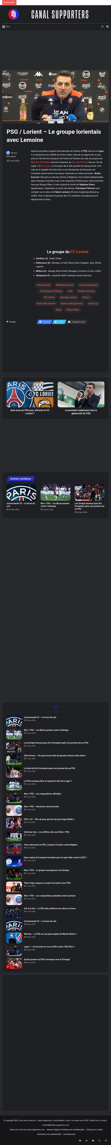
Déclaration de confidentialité (49, 1135)
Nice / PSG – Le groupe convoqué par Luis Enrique (47, 871)
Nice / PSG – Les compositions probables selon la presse (50, 896)
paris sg (94, 303)
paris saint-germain (72, 303)
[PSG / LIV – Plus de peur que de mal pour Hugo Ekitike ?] (14, 823)
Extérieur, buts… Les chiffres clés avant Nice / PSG (47, 832)
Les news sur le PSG (80, 1121)
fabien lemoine (87, 291)
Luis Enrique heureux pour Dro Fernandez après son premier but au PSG (89, 506)
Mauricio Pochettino (40, 162)
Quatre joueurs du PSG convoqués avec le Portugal (47, 960)
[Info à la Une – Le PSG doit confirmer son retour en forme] (14, 912)
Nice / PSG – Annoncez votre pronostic (42, 807)
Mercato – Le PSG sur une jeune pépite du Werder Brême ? (51, 934)
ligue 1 (87, 297)
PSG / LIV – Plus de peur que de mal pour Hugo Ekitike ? (50, 820)
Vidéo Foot (94, 1121)
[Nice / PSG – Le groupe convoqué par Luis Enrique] (14, 874)
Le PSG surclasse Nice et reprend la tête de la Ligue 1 (49, 781)
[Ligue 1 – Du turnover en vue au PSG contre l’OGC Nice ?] (14, 951)
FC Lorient (46, 166)
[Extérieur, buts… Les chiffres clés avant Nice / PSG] (14, 836)
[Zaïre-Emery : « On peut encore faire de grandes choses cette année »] (14, 760)
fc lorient (49, 297)
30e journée (44, 285)
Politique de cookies (94, 1131)
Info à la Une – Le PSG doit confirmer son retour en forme (50, 909)
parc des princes (46, 303)
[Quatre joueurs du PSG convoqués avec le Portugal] (14, 963)
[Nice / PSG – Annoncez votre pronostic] (14, 811)
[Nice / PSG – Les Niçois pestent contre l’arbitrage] (55, 492)
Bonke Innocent (65, 285)
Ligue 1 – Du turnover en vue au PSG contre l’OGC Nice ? (50, 947)
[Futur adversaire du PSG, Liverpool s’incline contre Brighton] (14, 849)
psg (59, 309)
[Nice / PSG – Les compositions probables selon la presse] (14, 900)
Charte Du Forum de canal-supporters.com (27, 1131)
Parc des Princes (80, 162)
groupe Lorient (69, 297)
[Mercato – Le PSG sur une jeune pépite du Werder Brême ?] (14, 938)
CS (70, 291)
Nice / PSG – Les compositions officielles (43, 794)
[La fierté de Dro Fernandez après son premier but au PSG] (14, 772)
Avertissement (69, 1135)
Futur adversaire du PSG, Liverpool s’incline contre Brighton (51, 845)
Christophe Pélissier (51, 291)
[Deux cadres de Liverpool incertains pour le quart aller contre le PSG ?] (14, 861)
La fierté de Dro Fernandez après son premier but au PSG (50, 769)
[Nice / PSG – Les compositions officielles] (14, 798)
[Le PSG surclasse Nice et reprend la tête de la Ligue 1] (14, 785)
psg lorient (73, 309)
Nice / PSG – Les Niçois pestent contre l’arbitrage (47, 730)
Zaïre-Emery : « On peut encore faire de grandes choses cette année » (56, 756)
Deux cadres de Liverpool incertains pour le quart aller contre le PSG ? (56, 858)
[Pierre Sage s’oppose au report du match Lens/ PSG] (14, 887)
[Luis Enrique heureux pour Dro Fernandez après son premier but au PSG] (89, 492)
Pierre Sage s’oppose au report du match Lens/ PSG (48, 883)
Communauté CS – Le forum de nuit (41, 718)
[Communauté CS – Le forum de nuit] (21, 492)
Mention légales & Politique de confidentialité (65, 1131)
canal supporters (89, 285)
